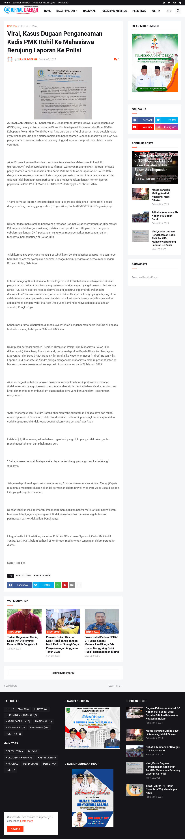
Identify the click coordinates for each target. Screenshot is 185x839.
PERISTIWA (139, 10)
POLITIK (155, 10)
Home (7, 2)
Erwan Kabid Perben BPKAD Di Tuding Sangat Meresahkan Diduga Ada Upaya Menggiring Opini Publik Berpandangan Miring (102, 644)
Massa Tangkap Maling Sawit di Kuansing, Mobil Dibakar (161, 195)
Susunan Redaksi (21, 2)
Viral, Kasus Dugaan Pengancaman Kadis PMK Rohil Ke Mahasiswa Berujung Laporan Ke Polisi (164, 238)
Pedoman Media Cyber (44, 2)
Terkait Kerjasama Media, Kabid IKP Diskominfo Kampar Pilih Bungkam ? (22, 641)
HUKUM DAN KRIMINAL (114, 10)
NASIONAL (89, 10)
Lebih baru (12, 685)
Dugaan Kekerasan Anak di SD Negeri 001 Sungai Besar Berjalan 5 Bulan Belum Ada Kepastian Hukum (163, 713)
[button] (169, 11)
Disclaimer (63, 2)
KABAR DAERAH (65, 10)
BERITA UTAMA (28, 26)
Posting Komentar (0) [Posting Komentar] (63, 672)
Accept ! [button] (15, 828)
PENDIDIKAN (15, 727)
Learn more (26, 820)
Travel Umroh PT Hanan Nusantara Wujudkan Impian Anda (162, 789)
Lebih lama (114, 685)
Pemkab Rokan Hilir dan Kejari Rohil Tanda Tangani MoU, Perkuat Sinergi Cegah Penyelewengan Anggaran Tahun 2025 (63, 644)
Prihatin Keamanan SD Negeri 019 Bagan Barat (165, 216)
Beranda (12, 26)
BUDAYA (41, 709)
